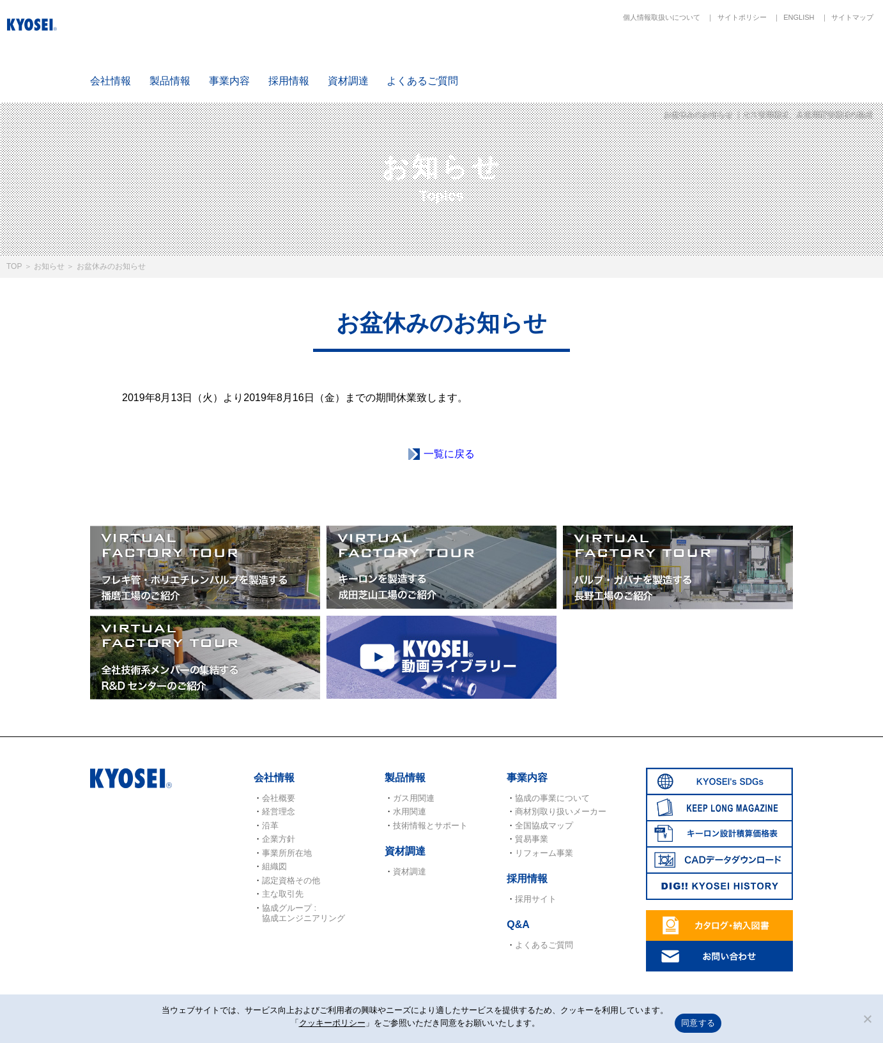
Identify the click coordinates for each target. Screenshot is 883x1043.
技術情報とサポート (430, 825)
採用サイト (536, 899)
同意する (698, 1023)
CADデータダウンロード (763, 58)
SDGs (538, 58)
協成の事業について (552, 798)
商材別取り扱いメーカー (560, 811)
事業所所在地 (287, 853)
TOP (14, 266)
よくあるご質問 (422, 80)
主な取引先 (282, 894)
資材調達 (348, 80)
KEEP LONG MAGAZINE (613, 58)
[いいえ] (867, 1018)
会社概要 (278, 798)
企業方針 (278, 839)
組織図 (274, 866)
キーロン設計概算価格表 (688, 58)
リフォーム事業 (544, 853)
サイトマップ (852, 17)
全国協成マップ (544, 825)
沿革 (270, 825)
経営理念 (278, 811)
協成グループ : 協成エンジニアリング (303, 913)
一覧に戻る (449, 453)
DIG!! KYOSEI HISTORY (838, 58)
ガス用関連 (413, 798)
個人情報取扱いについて (661, 17)
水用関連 (409, 811)
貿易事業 (531, 839)
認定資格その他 (291, 880)
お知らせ (49, 266)
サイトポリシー (742, 17)
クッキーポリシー (332, 1023)
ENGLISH (798, 17)
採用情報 (288, 80)
